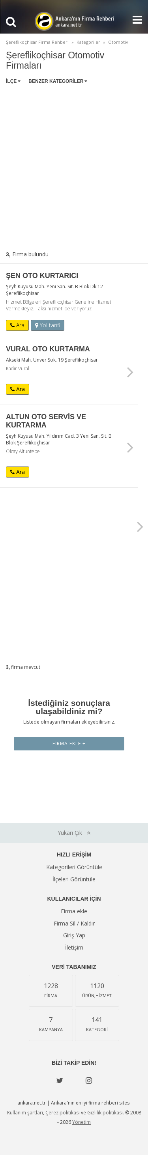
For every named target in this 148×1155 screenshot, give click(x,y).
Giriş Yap (74, 935)
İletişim (74, 947)
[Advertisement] (74, 166)
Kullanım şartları (25, 1112)
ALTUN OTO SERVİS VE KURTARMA (46, 421)
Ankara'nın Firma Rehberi (74, 21)
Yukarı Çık (74, 832)
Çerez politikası (62, 1112)
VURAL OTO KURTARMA (48, 349)
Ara (17, 325)
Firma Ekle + (69, 743)
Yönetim (81, 1122)
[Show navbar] (134, 20)
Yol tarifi (47, 325)
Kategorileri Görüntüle (74, 867)
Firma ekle (74, 911)
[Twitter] (59, 1080)
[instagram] (89, 1080)
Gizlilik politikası (105, 1112)
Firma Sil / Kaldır (74, 923)
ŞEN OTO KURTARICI (42, 276)
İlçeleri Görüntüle (74, 879)
